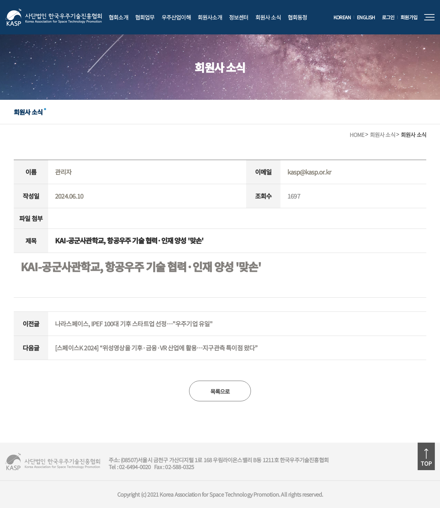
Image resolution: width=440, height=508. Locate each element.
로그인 (388, 17)
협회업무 (145, 17)
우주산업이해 (176, 17)
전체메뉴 (429, 17)
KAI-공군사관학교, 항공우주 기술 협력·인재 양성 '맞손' (141, 266)
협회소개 (118, 17)
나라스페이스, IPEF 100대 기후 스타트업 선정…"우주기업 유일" (134, 323)
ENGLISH (366, 17)
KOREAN (342, 17)
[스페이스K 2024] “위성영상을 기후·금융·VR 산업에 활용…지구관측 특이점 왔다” (156, 347)
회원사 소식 (268, 17)
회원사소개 (210, 17)
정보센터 (239, 17)
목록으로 (220, 391)
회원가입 (408, 17)
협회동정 (297, 17)
